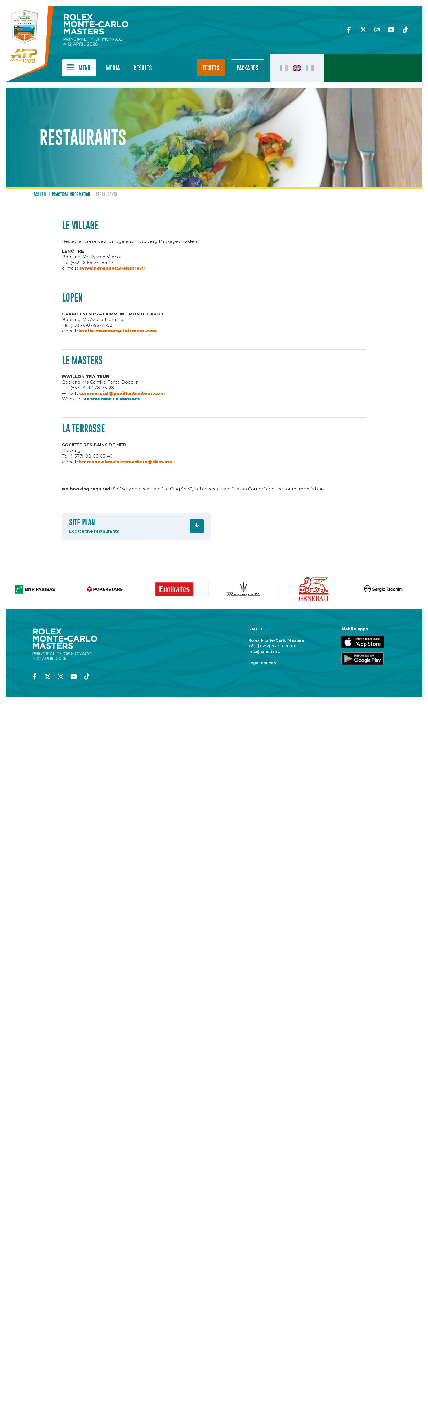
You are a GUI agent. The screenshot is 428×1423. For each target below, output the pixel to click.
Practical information (71, 194)
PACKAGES (247, 68)
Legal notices (262, 662)
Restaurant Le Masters (111, 399)
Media (113, 68)
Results (142, 68)
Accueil (40, 194)
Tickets (211, 68)
